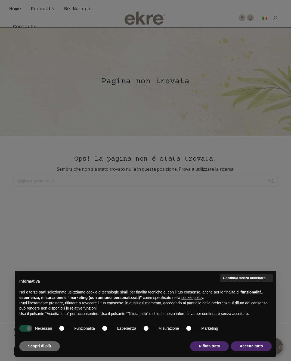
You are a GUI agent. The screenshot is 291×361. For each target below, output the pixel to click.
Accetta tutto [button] (251, 346)
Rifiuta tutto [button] (209, 346)
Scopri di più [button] (39, 346)
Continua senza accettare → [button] (246, 278)
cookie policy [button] (192, 297)
